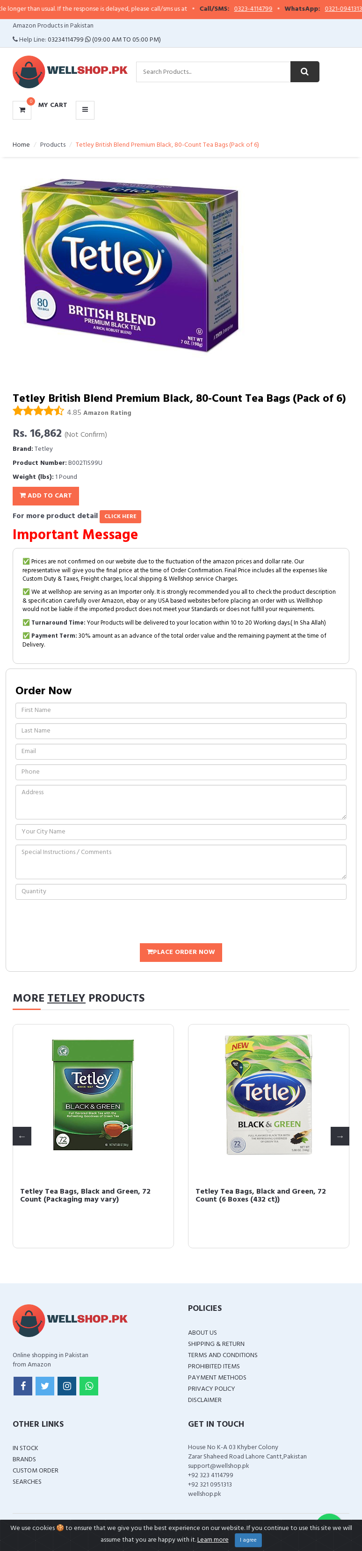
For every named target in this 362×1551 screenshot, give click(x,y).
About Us (202, 1333)
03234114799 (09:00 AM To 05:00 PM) (104, 40)
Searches (27, 1482)
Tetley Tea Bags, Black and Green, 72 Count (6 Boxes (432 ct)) (260, 1196)
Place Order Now (181, 952)
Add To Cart (46, 496)
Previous (22, 1136)
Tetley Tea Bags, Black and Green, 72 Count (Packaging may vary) (85, 1196)
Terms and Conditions (223, 1355)
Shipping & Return (216, 1344)
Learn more (213, 1540)
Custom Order (35, 1471)
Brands (24, 1459)
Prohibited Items (214, 1366)
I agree (248, 1540)
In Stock (25, 1448)
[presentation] (86, 922)
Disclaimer (205, 1400)
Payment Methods (217, 1378)
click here (120, 516)
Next (340, 1136)
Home (21, 145)
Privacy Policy (211, 1389)
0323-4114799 (262, 9)
